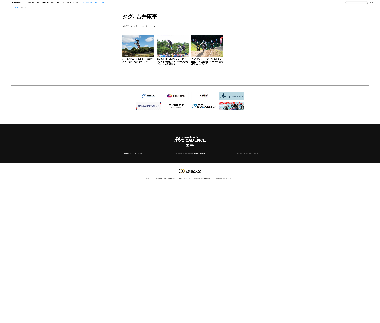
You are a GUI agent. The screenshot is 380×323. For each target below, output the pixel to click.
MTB (58, 2)
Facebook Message (199, 153)
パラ (63, 2)
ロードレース (45, 2)
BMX (52, 2)
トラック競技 (30, 2)
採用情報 (139, 153)
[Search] (372, 2)
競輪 (37, 2)
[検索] (365, 2)
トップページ (15, 7)
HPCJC (96, 2)
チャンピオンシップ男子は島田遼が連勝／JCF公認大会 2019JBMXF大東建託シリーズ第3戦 (207, 61)
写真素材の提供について (129, 153)
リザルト (75, 2)
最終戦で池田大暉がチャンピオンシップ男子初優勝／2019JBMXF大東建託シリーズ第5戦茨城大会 (172, 61)
